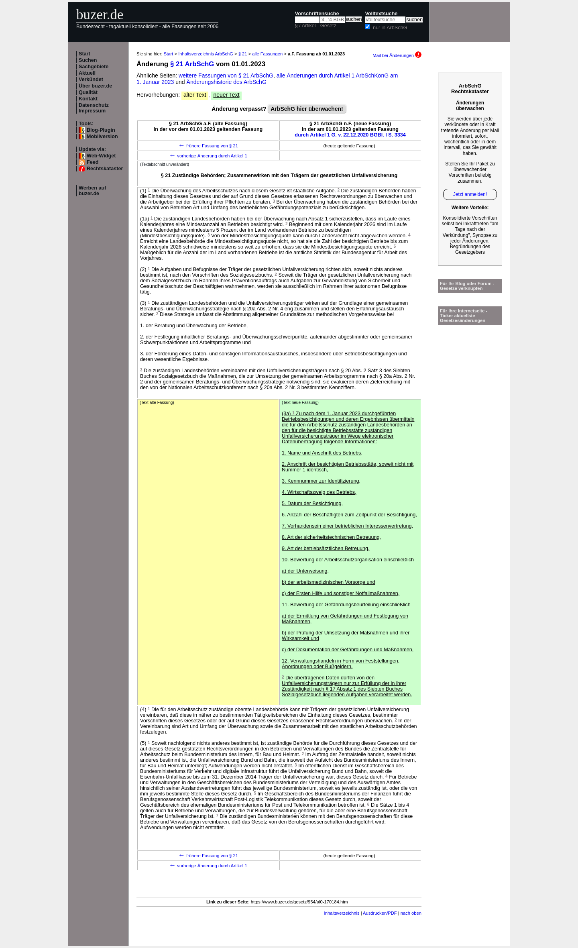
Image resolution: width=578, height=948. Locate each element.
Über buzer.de (95, 86)
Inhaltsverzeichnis (342, 913)
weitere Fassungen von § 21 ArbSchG (226, 75)
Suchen (88, 60)
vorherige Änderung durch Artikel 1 (208, 155)
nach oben (411, 913)
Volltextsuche (381, 13)
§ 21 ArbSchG (192, 64)
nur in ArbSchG (390, 28)
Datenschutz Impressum (94, 108)
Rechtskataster (105, 168)
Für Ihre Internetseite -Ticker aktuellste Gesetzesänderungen (463, 315)
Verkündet (91, 79)
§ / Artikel (305, 26)
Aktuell (87, 73)
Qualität (88, 92)
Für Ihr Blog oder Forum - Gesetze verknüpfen (467, 286)
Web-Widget (101, 156)
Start (84, 54)
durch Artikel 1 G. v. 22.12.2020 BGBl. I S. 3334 (350, 135)
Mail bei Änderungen (396, 55)
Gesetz (328, 26)
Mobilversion (102, 136)
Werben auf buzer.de (92, 190)
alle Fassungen (267, 53)
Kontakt (88, 99)
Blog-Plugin (101, 130)
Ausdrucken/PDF (380, 913)
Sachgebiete (93, 66)
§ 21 (242, 53)
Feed (92, 162)
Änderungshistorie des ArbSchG (227, 82)
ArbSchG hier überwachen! (307, 109)
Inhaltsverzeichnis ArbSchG (205, 53)
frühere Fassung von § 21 (208, 145)
